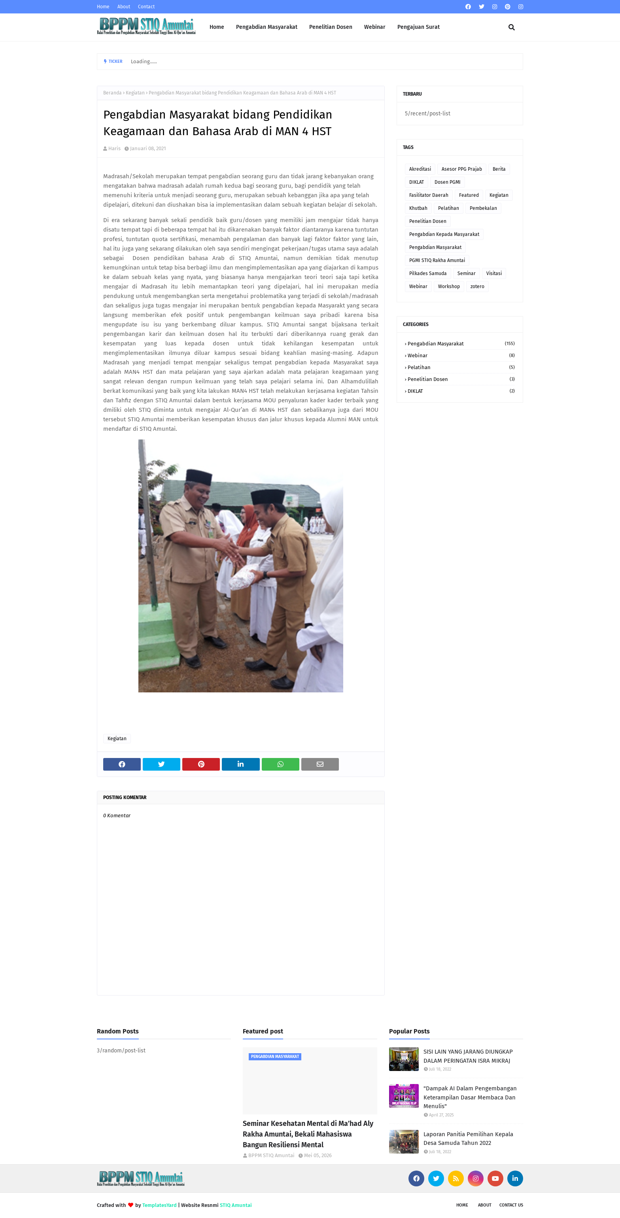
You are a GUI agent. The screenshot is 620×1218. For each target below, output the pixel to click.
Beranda (112, 93)
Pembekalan (483, 208)
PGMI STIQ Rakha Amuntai (437, 260)
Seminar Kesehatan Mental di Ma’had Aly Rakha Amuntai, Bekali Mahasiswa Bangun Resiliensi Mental (308, 1134)
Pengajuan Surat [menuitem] (418, 27)
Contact (146, 6)
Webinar (418, 286)
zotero (477, 286)
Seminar (466, 273)
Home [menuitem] (217, 27)
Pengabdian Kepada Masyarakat (444, 234)
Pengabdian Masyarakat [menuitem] (266, 27)
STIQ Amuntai (236, 1205)
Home (103, 6)
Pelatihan (448, 208)
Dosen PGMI (448, 182)
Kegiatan (135, 93)
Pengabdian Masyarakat (435, 247)
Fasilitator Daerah (428, 195)
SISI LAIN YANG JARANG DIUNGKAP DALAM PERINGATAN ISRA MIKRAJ (468, 1056)
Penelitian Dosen (427, 221)
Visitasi (494, 273)
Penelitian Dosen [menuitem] (330, 27)
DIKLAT (416, 182)
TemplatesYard (159, 1205)
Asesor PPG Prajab (462, 169)
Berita (499, 169)
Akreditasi (420, 169)
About (123, 6)
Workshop (449, 286)
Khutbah (418, 208)
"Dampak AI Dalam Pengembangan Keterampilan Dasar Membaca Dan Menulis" (470, 1097)
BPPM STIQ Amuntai (271, 1155)
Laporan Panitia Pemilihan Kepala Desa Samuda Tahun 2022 (468, 1139)
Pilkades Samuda (428, 273)
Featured (469, 195)
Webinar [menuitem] (375, 27)
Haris (114, 148)
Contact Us (511, 1205)
